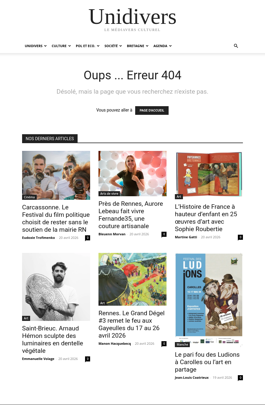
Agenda (162, 46)
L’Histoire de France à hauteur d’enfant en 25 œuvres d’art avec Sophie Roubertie (206, 218)
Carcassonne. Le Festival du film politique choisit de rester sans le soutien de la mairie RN (56, 218)
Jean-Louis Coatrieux (192, 377)
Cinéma (29, 197)
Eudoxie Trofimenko (38, 237)
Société (113, 46)
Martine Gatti (186, 237)
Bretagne (138, 46)
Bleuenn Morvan (112, 234)
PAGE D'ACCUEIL (152, 110)
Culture (61, 46)
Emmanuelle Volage (38, 358)
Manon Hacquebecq (114, 343)
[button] (236, 46)
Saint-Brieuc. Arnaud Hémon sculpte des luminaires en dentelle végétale (52, 339)
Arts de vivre (109, 193)
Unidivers (36, 46)
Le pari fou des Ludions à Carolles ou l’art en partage (207, 362)
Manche (182, 344)
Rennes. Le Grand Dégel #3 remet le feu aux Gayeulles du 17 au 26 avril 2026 (131, 324)
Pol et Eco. (88, 46)
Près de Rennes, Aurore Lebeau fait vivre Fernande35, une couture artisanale (130, 215)
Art (179, 196)
